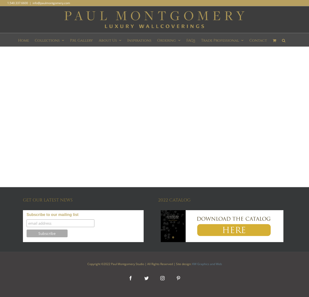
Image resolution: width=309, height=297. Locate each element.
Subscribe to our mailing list (52, 215)
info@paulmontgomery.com (51, 3)
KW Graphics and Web (207, 264)
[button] (283, 39)
